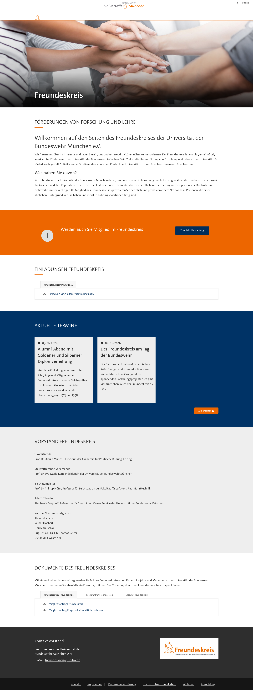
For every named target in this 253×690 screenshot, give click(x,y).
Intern (245, 2)
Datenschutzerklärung (122, 684)
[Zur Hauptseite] (37, 17)
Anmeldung (208, 684)
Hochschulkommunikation (159, 684)
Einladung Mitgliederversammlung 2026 (71, 294)
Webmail (188, 684)
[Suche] (237, 2)
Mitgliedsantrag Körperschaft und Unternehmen (76, 610)
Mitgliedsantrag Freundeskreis (59, 594)
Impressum (94, 684)
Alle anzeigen (206, 410)
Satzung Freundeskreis (137, 594)
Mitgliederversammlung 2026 (58, 284)
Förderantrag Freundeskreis (99, 594)
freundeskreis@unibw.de (62, 660)
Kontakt (76, 684)
